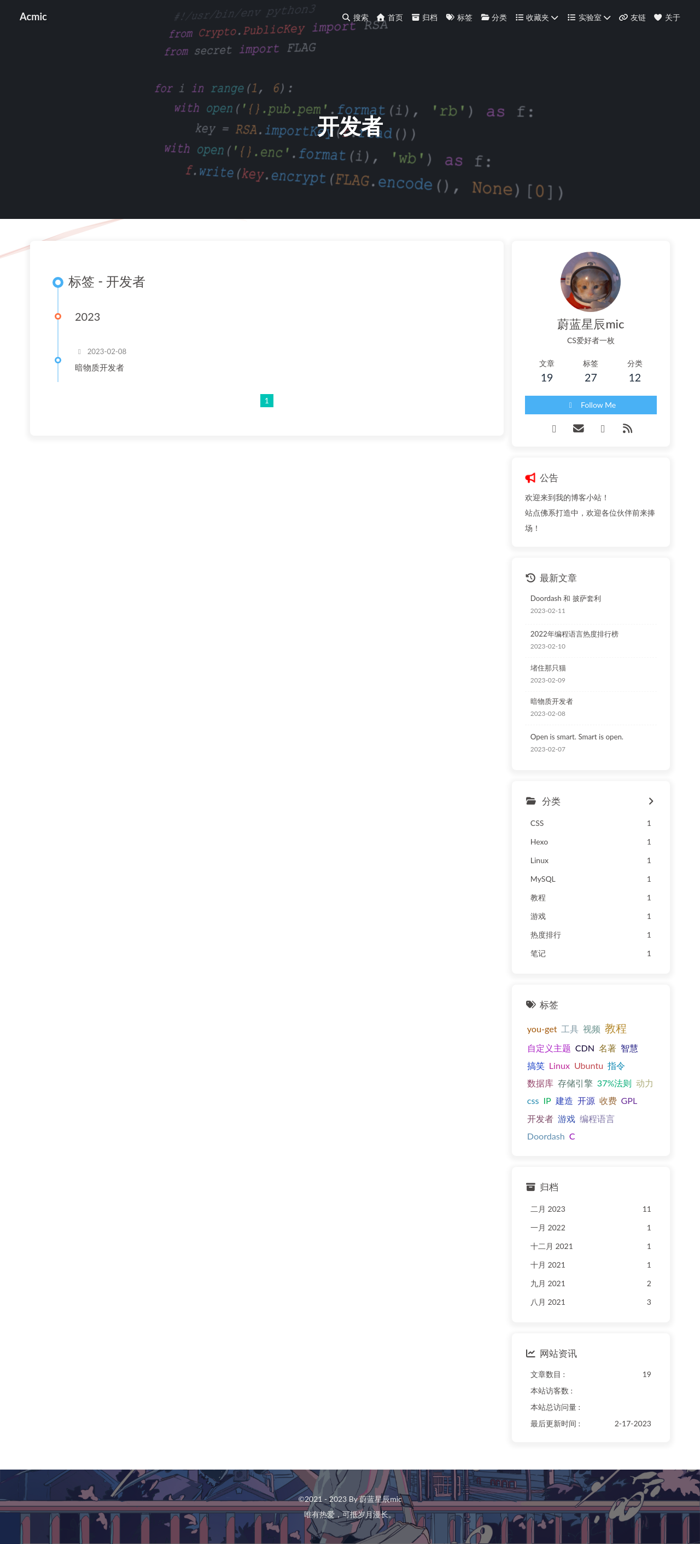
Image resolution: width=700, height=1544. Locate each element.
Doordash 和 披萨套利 (565, 598)
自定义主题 (549, 1048)
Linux (559, 1065)
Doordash (546, 1136)
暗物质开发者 (99, 367)
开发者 (540, 1118)
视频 (591, 1028)
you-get (542, 1028)
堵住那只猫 (548, 667)
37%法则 (614, 1083)
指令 (616, 1065)
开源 (586, 1100)
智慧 (629, 1048)
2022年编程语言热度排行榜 (574, 633)
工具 (570, 1028)
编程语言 (597, 1118)
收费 (608, 1100)
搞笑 (536, 1065)
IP (547, 1100)
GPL (629, 1100)
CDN (584, 1048)
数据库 (540, 1083)
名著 (607, 1048)
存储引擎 (575, 1083)
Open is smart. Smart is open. (576, 736)
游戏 (566, 1118)
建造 (564, 1100)
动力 (645, 1083)
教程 (616, 1027)
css (533, 1100)
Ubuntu (588, 1065)
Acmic (33, 16)
